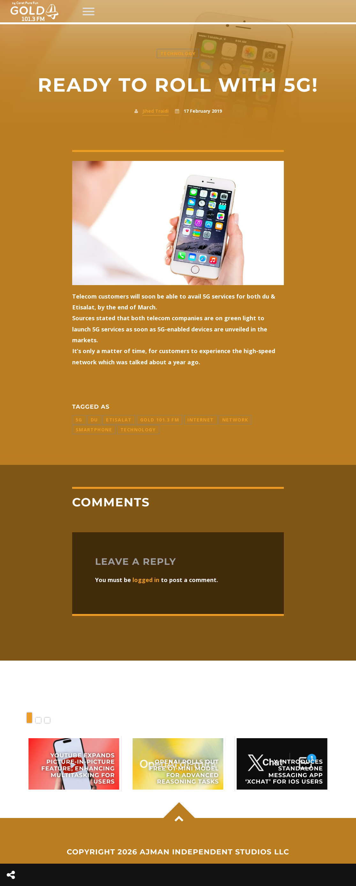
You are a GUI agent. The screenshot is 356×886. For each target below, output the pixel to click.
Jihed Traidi (155, 111)
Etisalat (119, 420)
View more (74, 763)
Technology (178, 53)
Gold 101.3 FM (159, 420)
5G (79, 420)
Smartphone (94, 430)
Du (94, 420)
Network (235, 420)
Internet (200, 420)
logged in (146, 580)
